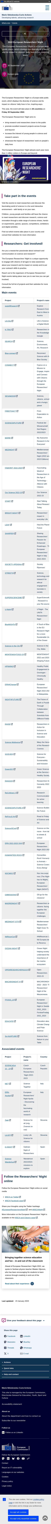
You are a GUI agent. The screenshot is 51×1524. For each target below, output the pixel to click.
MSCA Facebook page (14, 1201)
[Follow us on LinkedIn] (8, 1458)
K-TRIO (8, 330)
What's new (6, 23)
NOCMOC (9, 873)
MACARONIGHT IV (13, 982)
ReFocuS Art (10, 817)
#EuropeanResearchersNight (13, 1210)
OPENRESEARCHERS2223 (16, 970)
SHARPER (9, 534)
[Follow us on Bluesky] (13, 1458)
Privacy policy (7, 1481)
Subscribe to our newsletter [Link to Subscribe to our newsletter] (14, 1420)
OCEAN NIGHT (11, 948)
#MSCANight (37, 1210)
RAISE (7, 724)
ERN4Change (10, 685)
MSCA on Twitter (11, 1197)
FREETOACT (10, 411)
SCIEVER (9, 754)
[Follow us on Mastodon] (3, 1458)
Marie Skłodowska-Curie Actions (16, 1388)
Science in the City (12, 646)
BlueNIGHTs (10, 624)
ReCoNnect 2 (10, 793)
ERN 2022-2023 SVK (13, 843)
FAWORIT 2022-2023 (13, 468)
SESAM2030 (10, 396)
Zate (7, 1120)
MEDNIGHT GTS (12, 922)
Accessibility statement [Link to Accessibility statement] (12, 1404)
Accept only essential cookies (23, 1518)
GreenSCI (9, 769)
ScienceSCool (10, 828)
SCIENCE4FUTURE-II (14, 808)
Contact (5, 1463)
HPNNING (9, 666)
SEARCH (9, 341)
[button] (10, 1336)
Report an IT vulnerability (12, 1468)
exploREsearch (11, 306)
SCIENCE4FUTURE (13, 423)
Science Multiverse (12, 742)
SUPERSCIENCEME (13, 598)
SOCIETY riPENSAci (13, 564)
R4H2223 (9, 781)
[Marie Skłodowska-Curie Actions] (7, 7)
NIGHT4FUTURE (12, 700)
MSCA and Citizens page (25, 1218)
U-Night (8, 609)
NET (7, 1084)
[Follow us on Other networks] (28, 1458)
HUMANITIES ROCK (13, 855)
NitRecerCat (10, 937)
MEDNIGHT (10, 450)
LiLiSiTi (8, 1135)
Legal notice (7, 1486)
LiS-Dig (8, 321)
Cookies (5, 1477)
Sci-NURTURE (11, 1036)
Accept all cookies (18, 1512)
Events (14, 23)
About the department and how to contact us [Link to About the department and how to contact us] (21, 1416)
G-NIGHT (9, 1147)
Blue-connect (10, 353)
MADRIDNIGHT (11, 903)
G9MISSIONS (10, 895)
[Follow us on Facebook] (18, 1458)
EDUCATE (9, 1021)
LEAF (7, 525)
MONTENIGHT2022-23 (14, 655)
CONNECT (9, 365)
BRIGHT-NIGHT (11, 513)
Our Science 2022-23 (13, 493)
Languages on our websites (13, 1472)
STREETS (9, 573)
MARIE (8, 438)
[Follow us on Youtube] (23, 1458)
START (8, 501)
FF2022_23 (9, 1000)
